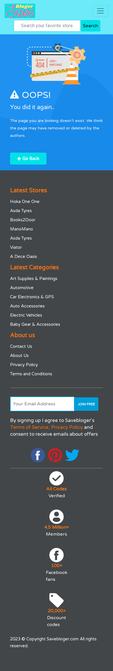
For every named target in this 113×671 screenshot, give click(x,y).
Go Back (28, 158)
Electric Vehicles (26, 315)
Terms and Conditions (31, 373)
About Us (19, 355)
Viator (16, 247)
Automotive (22, 287)
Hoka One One (25, 201)
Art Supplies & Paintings (33, 278)
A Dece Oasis (23, 256)
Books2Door (22, 219)
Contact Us (21, 346)
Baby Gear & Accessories (35, 324)
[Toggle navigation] (100, 11)
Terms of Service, (30, 427)
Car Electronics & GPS (32, 296)
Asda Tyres (21, 210)
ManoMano (21, 229)
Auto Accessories (27, 306)
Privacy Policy (24, 364)
